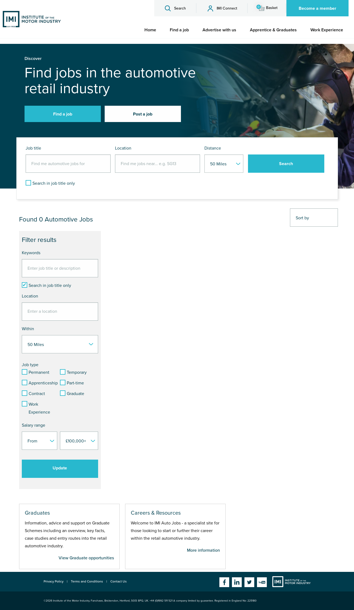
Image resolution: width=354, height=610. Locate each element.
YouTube (262, 582)
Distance (212, 148)
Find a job (179, 30)
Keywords (31, 253)
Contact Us (118, 581)
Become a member (317, 8)
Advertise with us (219, 30)
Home (150, 30)
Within (28, 329)
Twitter (249, 582)
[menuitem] (150, 30)
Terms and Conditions (87, 581)
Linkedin (237, 582)
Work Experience (326, 30)
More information (203, 550)
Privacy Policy (53, 581)
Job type (30, 365)
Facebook (224, 582)
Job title (33, 148)
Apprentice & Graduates (273, 30)
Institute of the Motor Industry (291, 581)
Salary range (33, 425)
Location (123, 148)
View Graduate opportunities (86, 558)
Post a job (142, 114)
